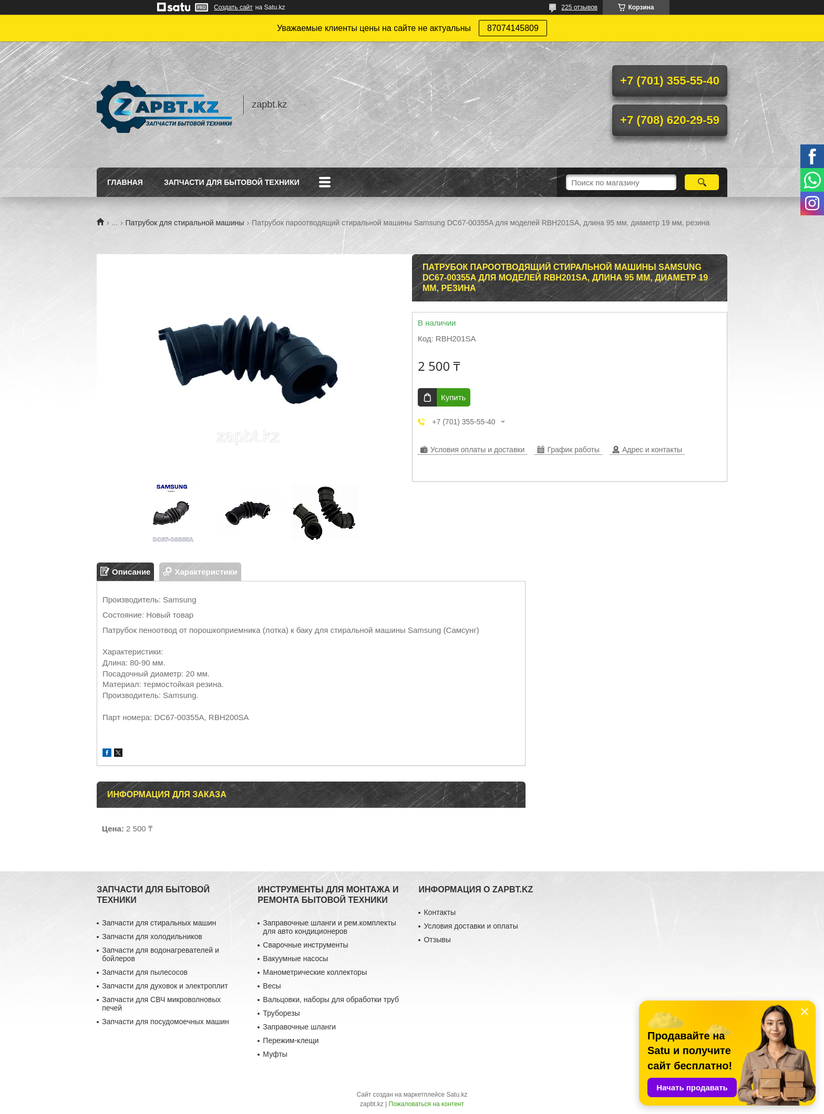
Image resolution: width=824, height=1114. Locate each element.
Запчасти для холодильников (152, 936)
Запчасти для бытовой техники (232, 182)
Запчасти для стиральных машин (159, 923)
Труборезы (281, 1013)
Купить (453, 397)
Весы (272, 986)
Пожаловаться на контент (426, 1104)
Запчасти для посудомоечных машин (165, 1021)
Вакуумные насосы (295, 958)
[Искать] (702, 182)
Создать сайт (233, 7)
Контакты (439, 912)
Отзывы (437, 939)
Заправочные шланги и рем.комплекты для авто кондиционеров (329, 927)
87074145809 (513, 28)
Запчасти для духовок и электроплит (165, 986)
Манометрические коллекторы (315, 972)
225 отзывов (579, 7)
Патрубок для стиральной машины (185, 222)
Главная (125, 182)
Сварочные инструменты (305, 945)
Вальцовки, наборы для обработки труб (331, 999)
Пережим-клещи (290, 1040)
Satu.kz (456, 1094)
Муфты (275, 1054)
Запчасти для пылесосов (145, 972)
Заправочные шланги (299, 1027)
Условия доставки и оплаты (471, 926)
